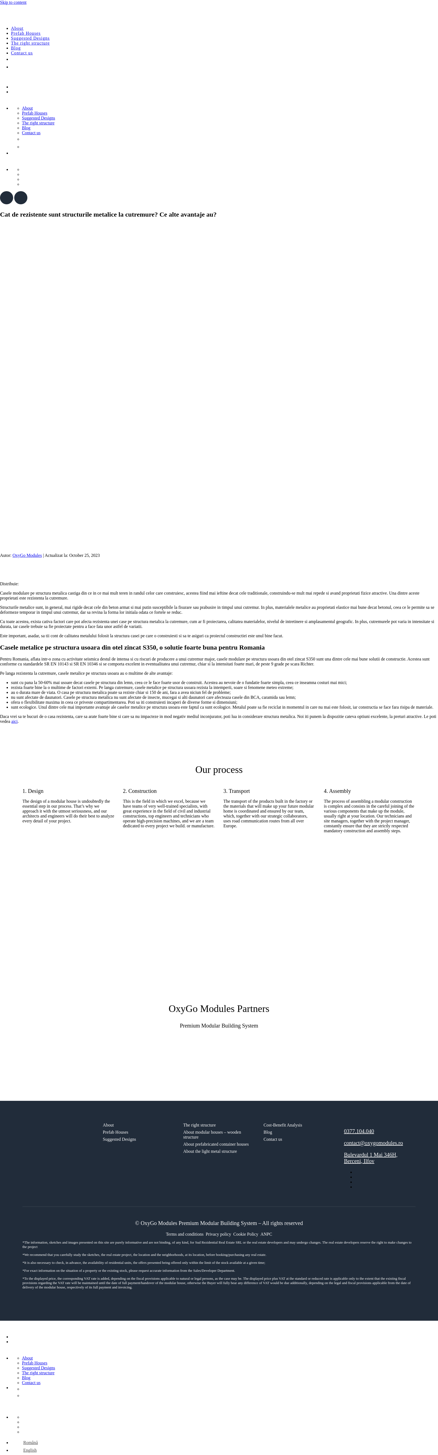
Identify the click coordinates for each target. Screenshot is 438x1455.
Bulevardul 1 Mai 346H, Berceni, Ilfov (370, 1158)
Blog (16, 48)
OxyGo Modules (27, 555)
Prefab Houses (26, 33)
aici (14, 721)
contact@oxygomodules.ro (373, 1143)
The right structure (30, 43)
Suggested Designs (30, 38)
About (17, 28)
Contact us (22, 53)
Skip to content (13, 2)
